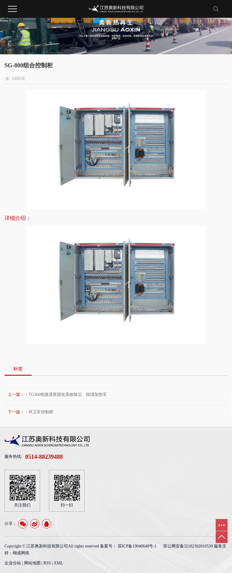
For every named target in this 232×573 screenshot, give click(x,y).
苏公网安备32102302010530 (188, 546)
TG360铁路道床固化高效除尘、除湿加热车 (67, 394)
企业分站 (12, 563)
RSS (47, 563)
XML (58, 563)
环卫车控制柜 (40, 412)
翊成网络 (21, 553)
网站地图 (33, 563)
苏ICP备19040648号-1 (137, 546)
